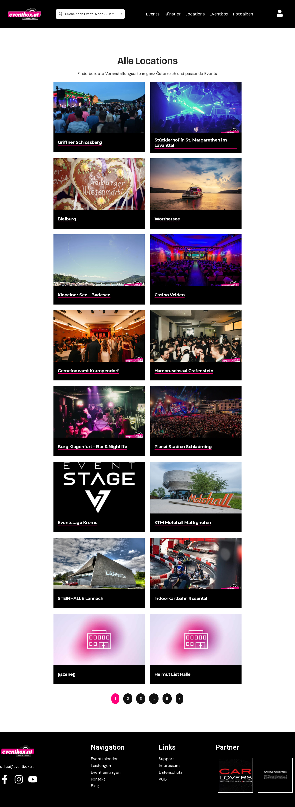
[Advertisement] (27, 126)
